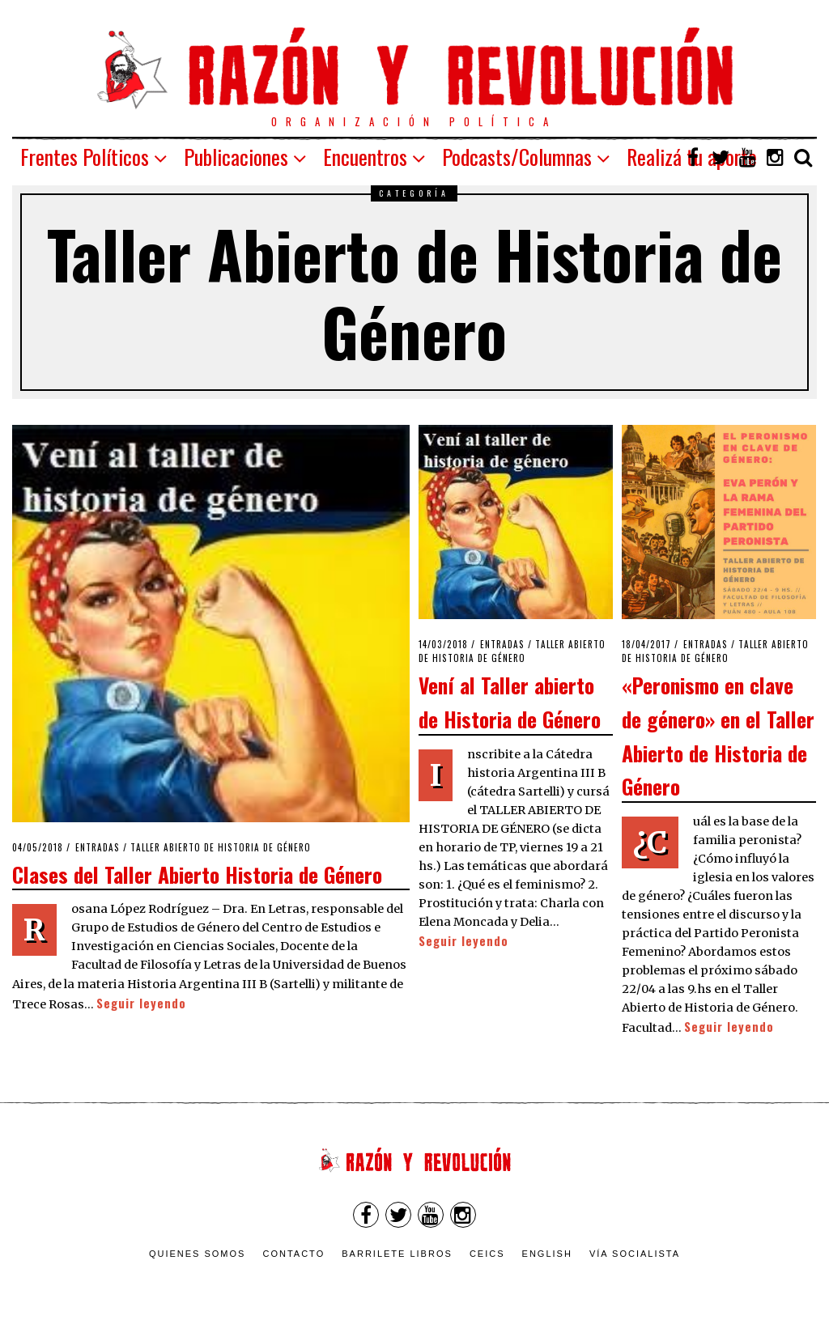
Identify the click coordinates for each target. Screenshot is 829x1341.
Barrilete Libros (397, 1253)
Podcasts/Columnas (517, 156)
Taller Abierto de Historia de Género (220, 847)
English (547, 1253)
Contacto (293, 1253)
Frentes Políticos (84, 156)
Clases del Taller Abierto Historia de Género (197, 874)
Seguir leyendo (141, 1003)
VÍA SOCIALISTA (634, 1253)
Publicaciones (236, 156)
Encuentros (365, 156)
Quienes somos (197, 1253)
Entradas (97, 847)
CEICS (487, 1253)
